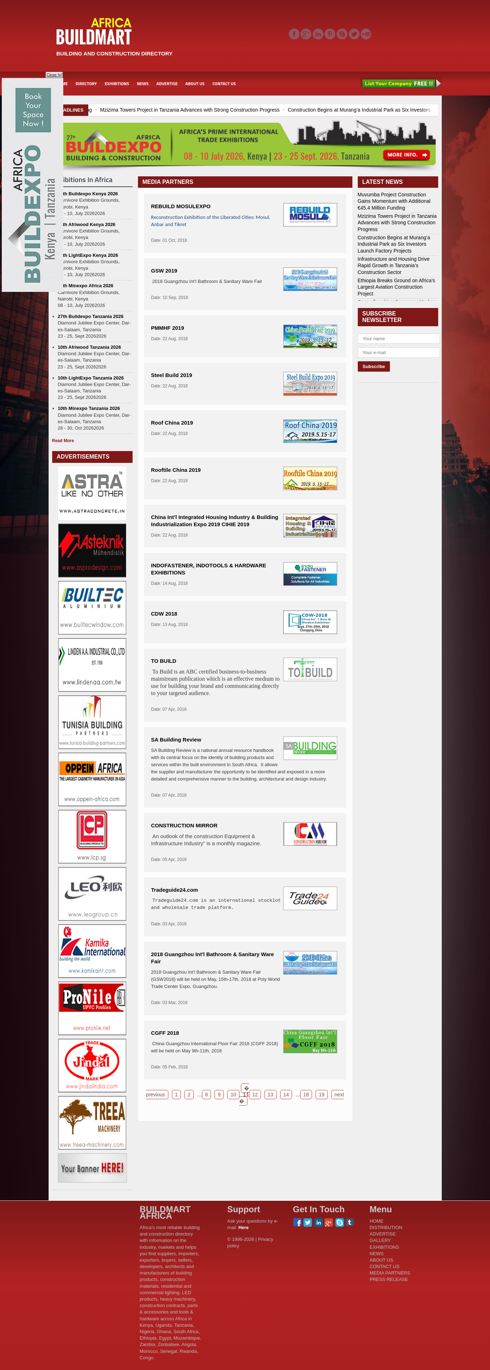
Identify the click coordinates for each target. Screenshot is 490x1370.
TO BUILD (164, 661)
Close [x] (54, 75)
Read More (63, 440)
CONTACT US (224, 83)
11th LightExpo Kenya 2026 (88, 255)
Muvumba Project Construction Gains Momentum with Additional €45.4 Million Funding (102, 110)
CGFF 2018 (165, 1033)
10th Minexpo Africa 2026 (86, 285)
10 (233, 1094)
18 (306, 1094)
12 (255, 1094)
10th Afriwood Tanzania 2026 (89, 347)
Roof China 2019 (172, 423)
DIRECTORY (86, 83)
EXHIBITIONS (117, 83)
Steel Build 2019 (171, 375)
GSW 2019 (164, 271)
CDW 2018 (164, 614)
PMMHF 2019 (167, 328)
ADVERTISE (167, 83)
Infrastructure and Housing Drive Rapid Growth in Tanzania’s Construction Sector (394, 265)
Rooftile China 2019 (176, 470)
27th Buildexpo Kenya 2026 (88, 193)
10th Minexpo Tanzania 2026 (89, 408)
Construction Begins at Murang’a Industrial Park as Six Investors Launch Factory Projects (394, 244)
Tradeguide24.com (174, 890)
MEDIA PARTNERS (390, 1273)
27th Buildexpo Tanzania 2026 (91, 316)
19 (322, 1094)
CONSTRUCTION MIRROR (184, 825)
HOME (376, 1221)
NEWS (143, 83)
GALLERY (380, 1240)
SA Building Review (176, 740)
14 (286, 1094)
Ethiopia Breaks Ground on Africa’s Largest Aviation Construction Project (396, 287)
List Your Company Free (401, 84)
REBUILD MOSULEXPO (181, 206)
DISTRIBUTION (386, 1227)
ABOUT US (195, 83)
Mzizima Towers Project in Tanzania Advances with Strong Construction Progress (296, 110)
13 (270, 1094)
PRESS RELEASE (389, 1279)
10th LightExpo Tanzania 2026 (91, 378)
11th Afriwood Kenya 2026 (86, 224)
